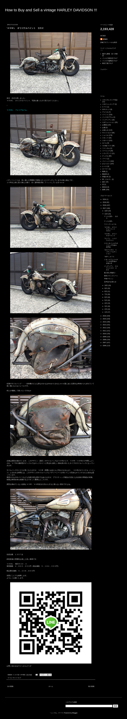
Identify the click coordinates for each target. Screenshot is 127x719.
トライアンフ (106, 153)
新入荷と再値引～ (110, 273)
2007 (105, 342)
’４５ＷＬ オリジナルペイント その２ (110, 229)
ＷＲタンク (106, 109)
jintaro (105, 39)
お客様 (104, 125)
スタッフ (105, 138)
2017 (105, 208)
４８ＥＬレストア (108, 104)
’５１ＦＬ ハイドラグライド (110, 239)
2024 (105, 199)
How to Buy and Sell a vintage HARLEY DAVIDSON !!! (51, 10)
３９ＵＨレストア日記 (109, 100)
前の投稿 (91, 686)
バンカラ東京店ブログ (109, 58)
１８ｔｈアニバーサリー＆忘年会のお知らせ (111, 261)
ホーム (51, 686)
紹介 (103, 182)
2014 (105, 322)
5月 (106, 300)
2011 (105, 331)
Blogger (74, 713)
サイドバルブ (17, 678)
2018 (105, 205)
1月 (106, 312)
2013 (105, 325)
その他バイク (106, 146)
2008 (105, 340)
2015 (105, 319)
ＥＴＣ (104, 107)
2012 (105, 328)
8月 (106, 291)
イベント (105, 114)
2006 (105, 345)
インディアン (106, 120)
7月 (106, 294)
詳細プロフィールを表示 (108, 42)
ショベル (105, 135)
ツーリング (106, 151)
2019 (105, 202)
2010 (105, 334)
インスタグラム (107, 117)
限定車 (104, 174)
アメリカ (105, 112)
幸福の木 (105, 177)
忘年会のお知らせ (110, 282)
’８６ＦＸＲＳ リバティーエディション (110, 251)
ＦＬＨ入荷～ (108, 221)
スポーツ (105, 140)
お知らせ (105, 130)
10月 (106, 285)
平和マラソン (108, 279)
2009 (105, 337)
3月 (106, 306)
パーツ (104, 159)
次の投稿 (10, 686)
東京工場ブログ (107, 63)
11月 (106, 214)
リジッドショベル (110, 224)
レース (104, 166)
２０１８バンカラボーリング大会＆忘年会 (111, 245)
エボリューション (108, 122)
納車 (103, 190)
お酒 (103, 127)
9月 (106, 288)
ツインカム (106, 148)
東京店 (104, 187)
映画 (103, 171)
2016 (105, 316)
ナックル (105, 156)
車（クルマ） (106, 179)
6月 (106, 297)
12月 (106, 211)
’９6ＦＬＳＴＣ (109, 257)
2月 (106, 309)
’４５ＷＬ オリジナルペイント (110, 234)
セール (104, 143)
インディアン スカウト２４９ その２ (111, 268)
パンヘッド (106, 161)
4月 (106, 303)
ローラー (105, 169)
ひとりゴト (106, 164)
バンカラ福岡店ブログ (109, 61)
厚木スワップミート (111, 276)
